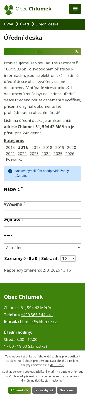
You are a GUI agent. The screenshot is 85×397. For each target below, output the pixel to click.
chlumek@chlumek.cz (37, 321)
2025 (58, 153)
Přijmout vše (20, 390)
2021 (10, 153)
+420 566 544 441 (37, 314)
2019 (59, 147)
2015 (10, 147)
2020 (71, 147)
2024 (46, 153)
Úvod (8, 24)
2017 (36, 147)
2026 (69, 153)
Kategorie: (14, 140)
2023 (34, 153)
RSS (57, 51)
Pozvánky (14, 159)
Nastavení (67, 390)
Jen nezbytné (44, 390)
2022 (22, 153)
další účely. (57, 365)
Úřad (24, 24)
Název (12, 189)
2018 (47, 147)
